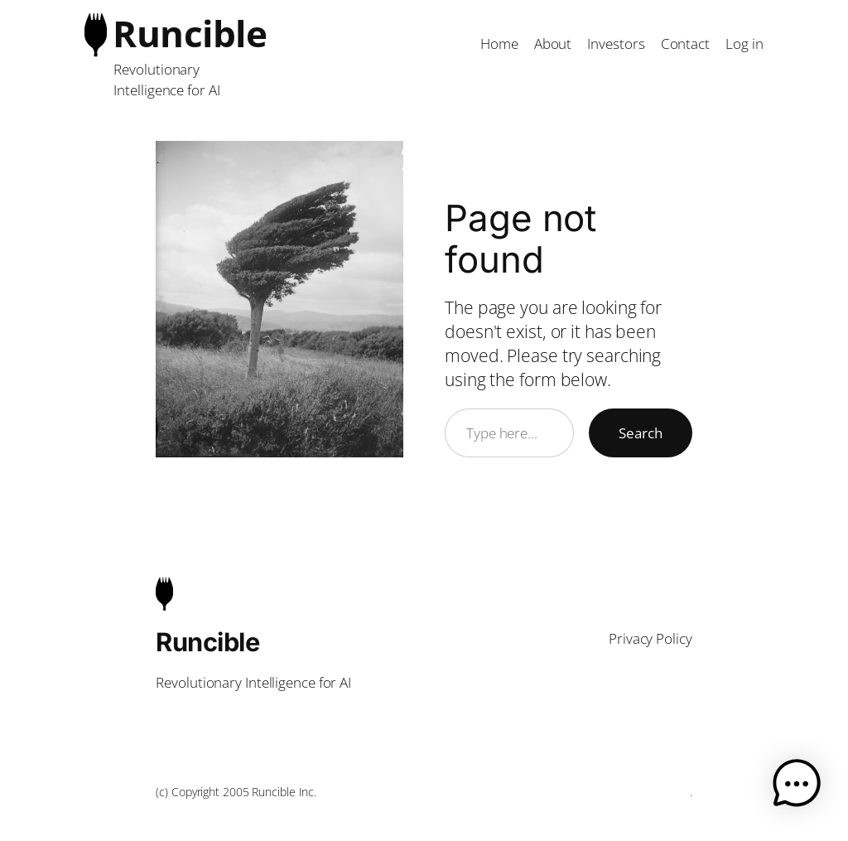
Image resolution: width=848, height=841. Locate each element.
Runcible (190, 33)
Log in (744, 43)
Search (640, 432)
